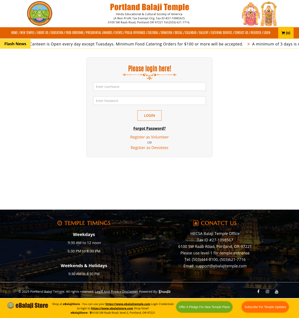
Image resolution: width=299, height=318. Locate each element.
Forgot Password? (149, 128)
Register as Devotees (149, 147)
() (285, 32)
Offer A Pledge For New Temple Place (204, 307)
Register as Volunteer (149, 137)
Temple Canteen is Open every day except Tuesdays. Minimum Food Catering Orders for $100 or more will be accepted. (131, 44)
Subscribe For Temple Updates (265, 307)
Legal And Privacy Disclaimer (116, 291)
